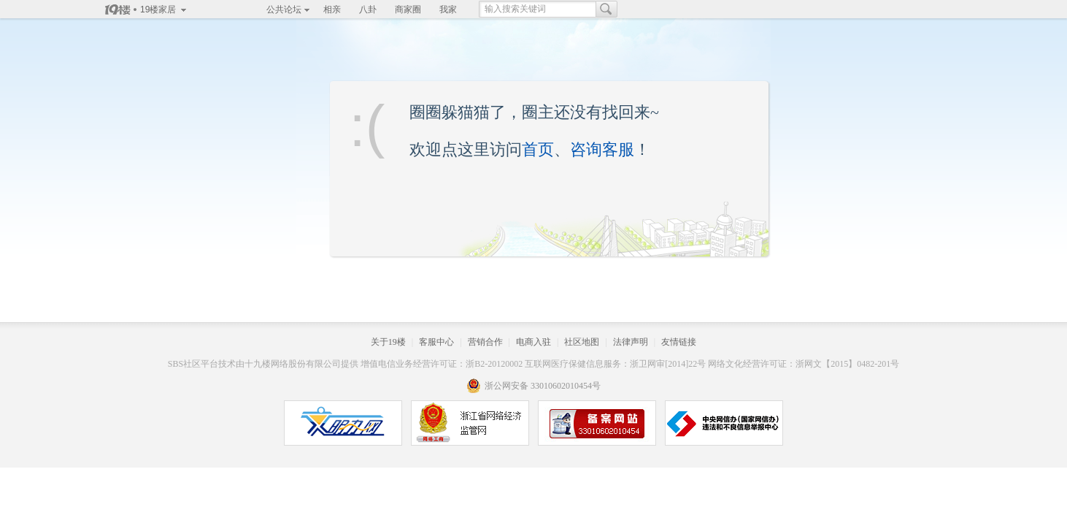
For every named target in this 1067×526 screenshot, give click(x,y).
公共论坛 (283, 9)
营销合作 (485, 342)
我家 (448, 9)
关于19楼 (388, 342)
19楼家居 (158, 9)
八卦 (368, 9)
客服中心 (436, 342)
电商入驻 (533, 342)
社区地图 (581, 342)
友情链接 (678, 342)
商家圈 (408, 9)
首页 (538, 149)
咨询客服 (602, 149)
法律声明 (630, 342)
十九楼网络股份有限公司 (292, 364)
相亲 (332, 9)
